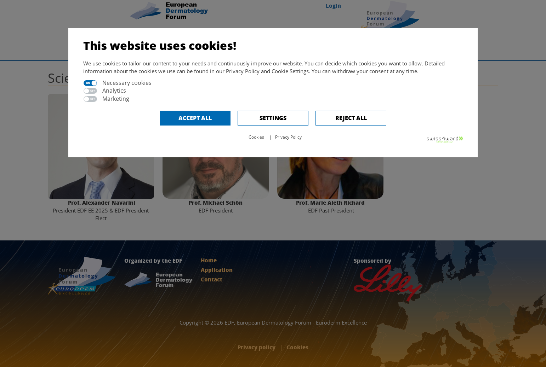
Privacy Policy (288, 137)
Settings (273, 118)
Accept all (195, 118)
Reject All (351, 118)
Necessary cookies (127, 83)
